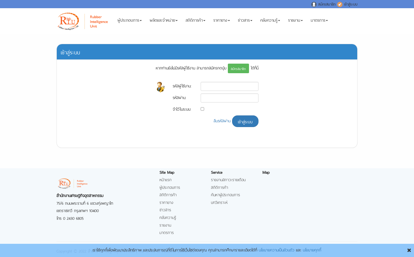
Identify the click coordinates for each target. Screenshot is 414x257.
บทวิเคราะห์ (219, 201)
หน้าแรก (165, 179)
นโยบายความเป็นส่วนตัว (276, 249)
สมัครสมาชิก (324, 3)
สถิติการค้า (195, 23)
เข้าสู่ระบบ (347, 3)
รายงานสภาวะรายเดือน (228, 179)
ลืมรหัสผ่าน (222, 120)
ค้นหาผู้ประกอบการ (225, 194)
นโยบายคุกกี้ (312, 249)
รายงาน (295, 23)
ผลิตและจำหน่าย (164, 23)
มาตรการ (319, 23)
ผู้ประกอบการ (129, 23)
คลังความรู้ (270, 23)
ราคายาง (221, 23)
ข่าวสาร (245, 23)
